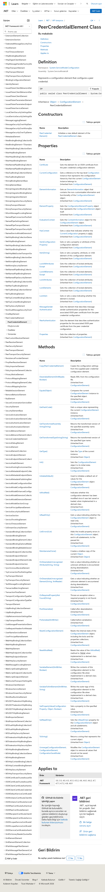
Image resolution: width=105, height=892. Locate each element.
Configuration (93, 172)
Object (53, 101)
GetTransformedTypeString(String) (54, 437)
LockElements (45, 287)
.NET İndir (96, 11)
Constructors (45, 42)
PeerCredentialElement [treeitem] (17, 322)
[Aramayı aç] (87, 3)
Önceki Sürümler (22, 879)
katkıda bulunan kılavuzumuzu (55, 821)
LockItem (43, 295)
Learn (40, 20)
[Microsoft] (5, 3)
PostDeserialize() (46, 609)
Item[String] (44, 252)
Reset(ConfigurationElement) (51, 630)
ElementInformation (48, 189)
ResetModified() (46, 650)
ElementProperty (46, 206)
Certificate (44, 164)
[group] (70, 94)
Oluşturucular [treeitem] (13, 326)
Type (80, 451)
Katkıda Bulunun (48, 879)
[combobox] (17, 26)
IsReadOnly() (45, 515)
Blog (34, 879)
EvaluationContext (47, 219)
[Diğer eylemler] (99, 20)
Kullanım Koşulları (10, 883)
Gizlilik (61, 879)
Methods (44, 49)
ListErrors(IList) (46, 531)
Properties (44, 46)
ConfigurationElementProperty (80, 206)
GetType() (43, 451)
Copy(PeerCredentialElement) (52, 366)
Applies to (44, 53)
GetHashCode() (46, 407)
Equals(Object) (46, 390)
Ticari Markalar (27, 883)
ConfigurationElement (70, 101)
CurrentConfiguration (48, 172)
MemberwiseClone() (48, 551)
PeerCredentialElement (67, 136)
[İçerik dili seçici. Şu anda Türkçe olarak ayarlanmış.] (8, 873)
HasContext (44, 230)
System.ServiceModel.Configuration (64, 67)
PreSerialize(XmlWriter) (49, 620)
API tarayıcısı (57, 20)
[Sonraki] (81, 3)
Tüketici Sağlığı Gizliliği (78, 879)
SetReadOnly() (45, 720)
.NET (47, 20)
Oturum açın (96, 3)
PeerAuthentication (48, 320)
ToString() (44, 736)
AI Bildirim (7, 879)
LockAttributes (46, 279)
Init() (41, 462)
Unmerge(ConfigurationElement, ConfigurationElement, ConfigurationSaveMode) (53, 750)
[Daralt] (28, 20)
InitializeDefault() (46, 476)
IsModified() (44, 492)
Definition (44, 39)
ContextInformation (76, 219)
